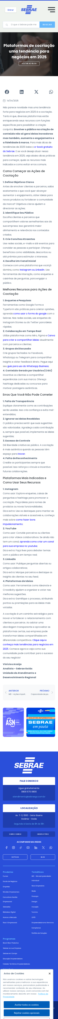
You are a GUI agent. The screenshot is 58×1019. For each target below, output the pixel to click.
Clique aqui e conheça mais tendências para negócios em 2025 (28, 644)
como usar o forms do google (30, 313)
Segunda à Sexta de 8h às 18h (29, 823)
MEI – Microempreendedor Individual (41, 878)
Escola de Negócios (10, 881)
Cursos (5, 876)
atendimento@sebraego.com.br (29, 796)
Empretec (6, 887)
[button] (7, 92)
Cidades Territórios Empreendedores (16, 964)
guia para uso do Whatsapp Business (28, 366)
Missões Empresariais (11, 892)
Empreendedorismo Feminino (43, 923)
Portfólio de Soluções (39, 933)
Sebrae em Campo (10, 953)
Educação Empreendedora (13, 959)
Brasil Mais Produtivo (11, 943)
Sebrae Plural (8, 969)
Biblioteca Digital (9, 912)
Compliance (36, 928)
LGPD (33, 917)
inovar (21, 454)
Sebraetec (7, 907)
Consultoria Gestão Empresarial (10, 899)
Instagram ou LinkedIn (32, 269)
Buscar (47, 24)
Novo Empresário (38, 886)
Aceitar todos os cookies (27, 1012)
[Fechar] (49, 981)
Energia (34, 902)
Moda (34, 891)
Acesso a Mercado (10, 917)
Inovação (35, 907)
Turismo (35, 912)
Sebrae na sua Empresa (12, 948)
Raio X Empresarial (10, 923)
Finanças (35, 896)
